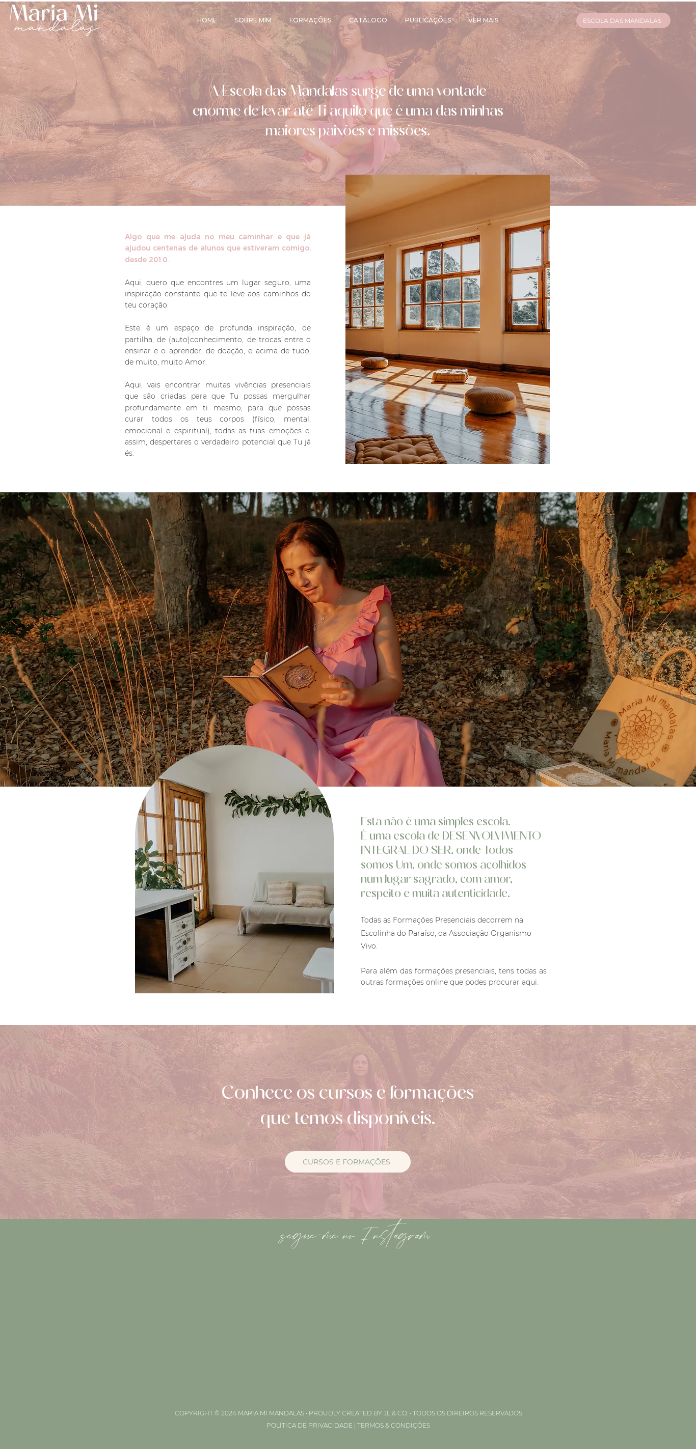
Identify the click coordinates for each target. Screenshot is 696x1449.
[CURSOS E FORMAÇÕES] (348, 1162)
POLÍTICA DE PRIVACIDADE (309, 1425)
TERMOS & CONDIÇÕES (393, 1425)
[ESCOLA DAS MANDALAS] (623, 20)
